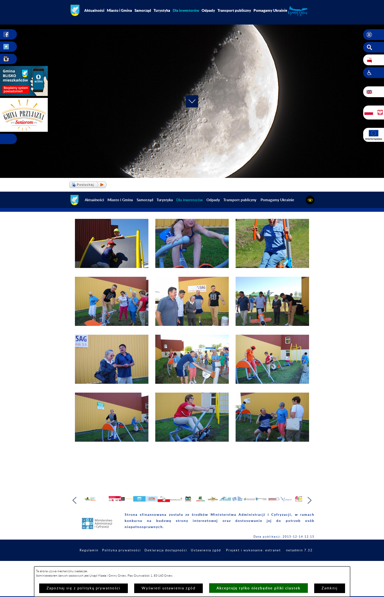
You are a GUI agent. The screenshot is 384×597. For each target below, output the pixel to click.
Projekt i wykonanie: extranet (284, 561)
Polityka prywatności (144, 561)
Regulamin (110, 561)
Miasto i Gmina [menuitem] (119, 10)
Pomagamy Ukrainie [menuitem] (270, 10)
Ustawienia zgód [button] (234, 561)
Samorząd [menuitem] (142, 10)
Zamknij (330, 588)
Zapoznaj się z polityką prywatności (83, 588)
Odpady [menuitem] (208, 10)
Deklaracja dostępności (191, 561)
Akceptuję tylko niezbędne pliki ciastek (258, 588)
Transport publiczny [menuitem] (234, 10)
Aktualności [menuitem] (94, 10)
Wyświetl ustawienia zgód (168, 588)
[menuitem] (185, 10)
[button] (374, 35)
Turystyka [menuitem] (162, 10)
